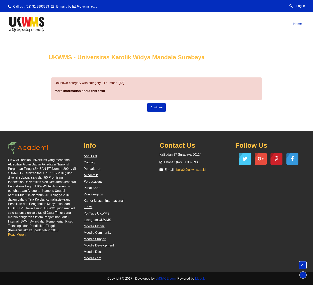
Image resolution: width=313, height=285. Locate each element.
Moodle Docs (93, 251)
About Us (90, 156)
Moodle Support (95, 239)
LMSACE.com (165, 278)
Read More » (17, 234)
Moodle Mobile (94, 226)
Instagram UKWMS (97, 220)
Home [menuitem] (297, 24)
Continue (156, 107)
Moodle (200, 278)
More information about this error (80, 91)
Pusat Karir (92, 188)
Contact (89, 162)
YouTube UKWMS (97, 213)
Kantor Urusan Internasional (104, 200)
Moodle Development (99, 245)
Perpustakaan (94, 181)
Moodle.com (92, 258)
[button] (291, 6)
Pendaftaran (92, 168)
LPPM (88, 207)
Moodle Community (97, 232)
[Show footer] (303, 275)
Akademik (91, 175)
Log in (300, 6)
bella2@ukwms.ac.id (82, 6)
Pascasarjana (93, 194)
